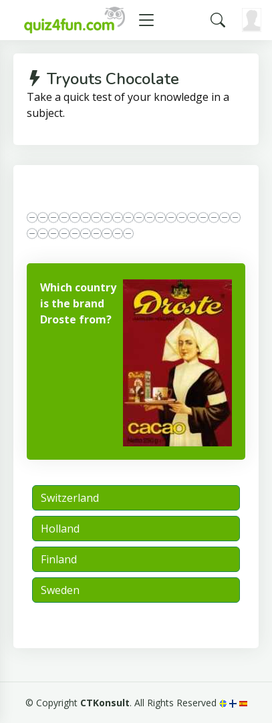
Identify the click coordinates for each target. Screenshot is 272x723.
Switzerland (70, 497)
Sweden (60, 590)
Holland (60, 528)
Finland (59, 559)
